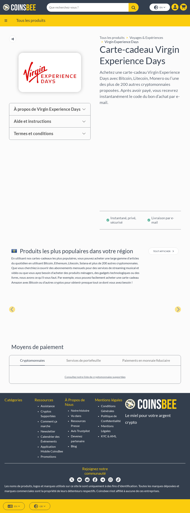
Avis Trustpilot (80, 431)
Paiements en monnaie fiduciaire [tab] (146, 360)
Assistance (48, 406)
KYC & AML (108, 436)
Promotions (48, 456)
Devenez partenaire (78, 438)
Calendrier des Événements (50, 439)
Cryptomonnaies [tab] (32, 360)
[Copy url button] (12, 38)
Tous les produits (30, 20)
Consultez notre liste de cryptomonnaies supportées (95, 376)
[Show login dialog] (174, 7)
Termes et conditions (33, 133)
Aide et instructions (32, 121)
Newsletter (48, 431)
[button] (183, 7)
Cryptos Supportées (48, 413)
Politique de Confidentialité (111, 418)
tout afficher (163, 251)
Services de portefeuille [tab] (83, 360)
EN (159, 8)
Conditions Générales (108, 408)
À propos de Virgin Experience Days (47, 109)
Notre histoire (80, 410)
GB (40, 506)
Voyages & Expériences (146, 37)
